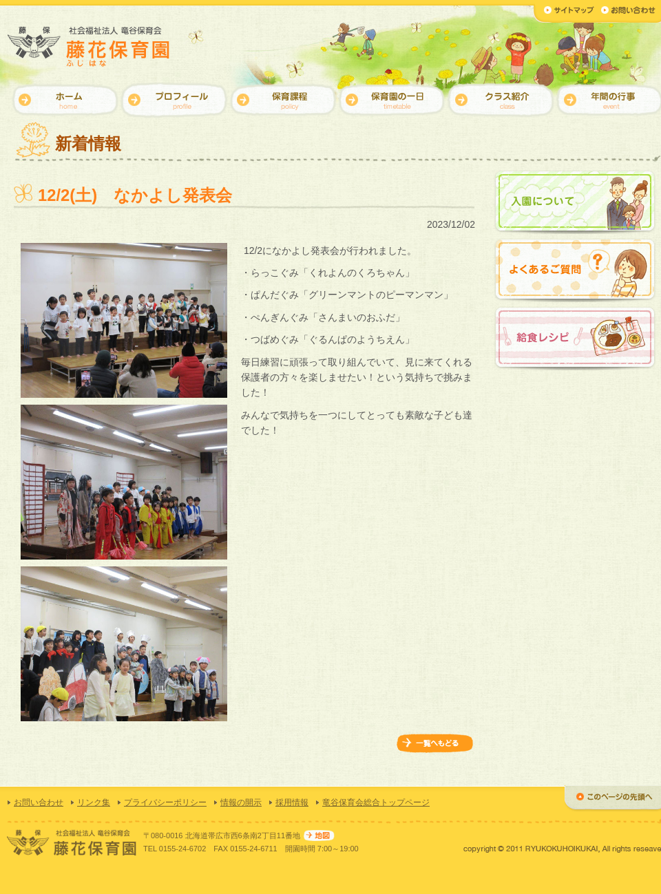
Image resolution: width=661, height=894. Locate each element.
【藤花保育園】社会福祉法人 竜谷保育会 (89, 46)
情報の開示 (241, 802)
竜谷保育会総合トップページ (376, 802)
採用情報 (291, 802)
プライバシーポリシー (165, 802)
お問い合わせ (38, 802)
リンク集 (93, 802)
